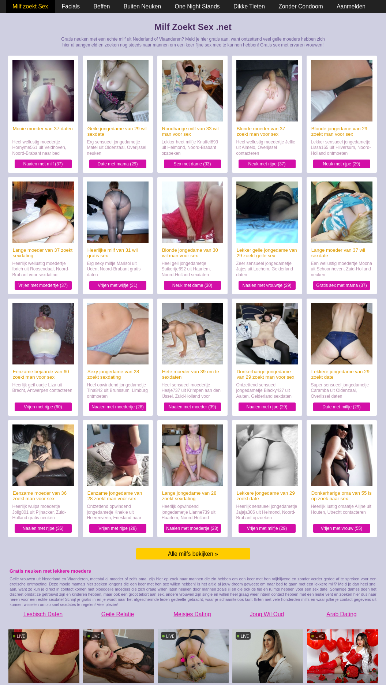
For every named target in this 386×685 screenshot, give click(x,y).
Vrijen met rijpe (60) (43, 406)
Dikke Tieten (249, 6)
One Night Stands (197, 6)
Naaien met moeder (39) (192, 406)
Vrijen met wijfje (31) (117, 285)
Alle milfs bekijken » (193, 554)
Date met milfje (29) (341, 406)
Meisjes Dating (192, 614)
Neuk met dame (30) (192, 285)
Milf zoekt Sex (30, 6)
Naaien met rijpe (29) (266, 406)
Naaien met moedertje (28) (117, 406)
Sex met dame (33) (192, 163)
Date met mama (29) (117, 163)
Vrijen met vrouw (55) (342, 528)
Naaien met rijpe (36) (42, 528)
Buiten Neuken (142, 6)
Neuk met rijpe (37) (266, 163)
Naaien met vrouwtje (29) (266, 285)
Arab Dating (341, 614)
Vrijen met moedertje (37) (43, 285)
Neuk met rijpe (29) (341, 163)
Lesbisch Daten (43, 614)
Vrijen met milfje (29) (267, 528)
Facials (71, 6)
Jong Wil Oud (267, 614)
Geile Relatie (117, 614)
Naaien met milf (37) (43, 163)
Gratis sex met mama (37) (341, 285)
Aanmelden (351, 6)
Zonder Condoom (300, 6)
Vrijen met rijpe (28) (117, 528)
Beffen (102, 6)
